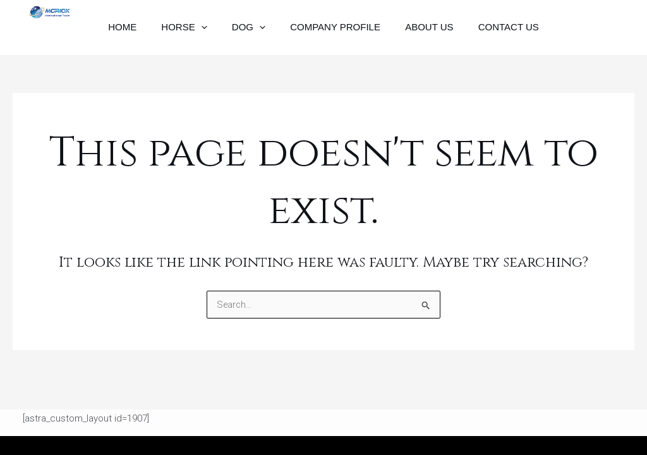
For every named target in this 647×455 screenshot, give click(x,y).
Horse (192, 32)
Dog (251, 32)
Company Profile (332, 32)
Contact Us (494, 32)
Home (137, 32)
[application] (209, 32)
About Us (420, 32)
